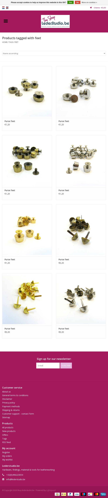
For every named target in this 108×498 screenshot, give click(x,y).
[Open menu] (5, 21)
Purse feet (10, 121)
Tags (11, 42)
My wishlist (7, 459)
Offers (5, 435)
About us (6, 391)
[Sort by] (54, 53)
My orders (7, 456)
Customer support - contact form (18, 413)
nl (3, 8)
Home (4, 42)
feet (16, 42)
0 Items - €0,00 (98, 7)
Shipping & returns (11, 410)
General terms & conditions (15, 395)
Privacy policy (8, 402)
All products (7, 427)
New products (9, 431)
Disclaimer (7, 399)
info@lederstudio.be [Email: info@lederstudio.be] (15, 479)
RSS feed (6, 442)
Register (6, 452)
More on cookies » (89, 2)
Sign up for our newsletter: (54, 358)
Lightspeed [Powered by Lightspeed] (50, 490)
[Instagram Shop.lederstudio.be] (56, 374)
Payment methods (11, 406)
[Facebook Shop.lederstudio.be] (51, 374)
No (77, 2)
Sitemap (6, 417)
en (7, 8)
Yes (70, 2)
